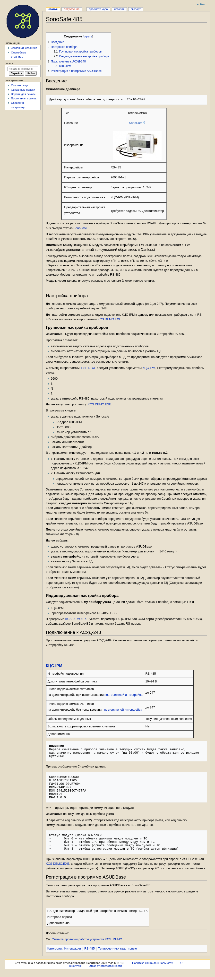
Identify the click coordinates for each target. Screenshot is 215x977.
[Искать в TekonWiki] (23, 69)
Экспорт (136, 9)
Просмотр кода (98, 9)
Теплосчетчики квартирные (117, 948)
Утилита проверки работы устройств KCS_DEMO (87, 939)
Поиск (9, 63)
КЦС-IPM (149, 368)
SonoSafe (136, 123)
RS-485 (89, 948)
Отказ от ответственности (105, 965)
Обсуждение (71, 9)
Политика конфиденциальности (152, 962)
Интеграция (72, 948)
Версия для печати (23, 94)
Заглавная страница (24, 47)
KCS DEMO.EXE (109, 319)
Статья (53, 9)
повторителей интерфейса (123, 695)
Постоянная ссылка (23, 98)
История (119, 9)
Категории (54, 948)
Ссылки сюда (19, 85)
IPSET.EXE (88, 368)
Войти (201, 4)
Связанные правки (23, 89)
